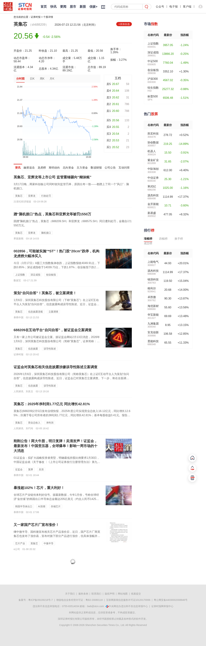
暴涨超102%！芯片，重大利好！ (39, 488)
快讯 (53, 6)
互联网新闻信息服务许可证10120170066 (128, 600)
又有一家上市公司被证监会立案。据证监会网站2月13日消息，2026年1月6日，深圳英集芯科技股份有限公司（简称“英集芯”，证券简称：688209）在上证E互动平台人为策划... (57, 341)
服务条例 (83, 593)
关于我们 (70, 593)
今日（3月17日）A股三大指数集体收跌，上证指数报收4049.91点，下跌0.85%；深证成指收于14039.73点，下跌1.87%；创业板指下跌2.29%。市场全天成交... (57, 267)
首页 (44, 6)
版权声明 (110, 593)
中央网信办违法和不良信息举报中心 (128, 606)
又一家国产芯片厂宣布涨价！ (36, 525)
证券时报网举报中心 (162, 606)
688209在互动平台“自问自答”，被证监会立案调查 (53, 330)
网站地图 (123, 593)
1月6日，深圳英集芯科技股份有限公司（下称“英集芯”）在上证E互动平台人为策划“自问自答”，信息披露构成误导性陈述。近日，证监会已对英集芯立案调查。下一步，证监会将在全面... (56, 304)
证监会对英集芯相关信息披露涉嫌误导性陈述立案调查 (55, 367)
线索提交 (136, 593)
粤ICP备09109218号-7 (40, 600)
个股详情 (48, 17)
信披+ (93, 6)
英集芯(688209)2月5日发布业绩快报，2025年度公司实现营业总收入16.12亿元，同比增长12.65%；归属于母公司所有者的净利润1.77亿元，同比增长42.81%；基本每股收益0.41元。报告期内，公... (72, 415)
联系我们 (96, 593)
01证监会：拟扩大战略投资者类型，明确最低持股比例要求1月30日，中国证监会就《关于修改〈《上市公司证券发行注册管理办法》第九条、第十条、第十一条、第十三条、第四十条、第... (57, 462)
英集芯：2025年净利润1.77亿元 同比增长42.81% (52, 404)
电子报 (173, 6)
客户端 (187, 6)
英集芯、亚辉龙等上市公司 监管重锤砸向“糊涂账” (52, 177)
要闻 (63, 6)
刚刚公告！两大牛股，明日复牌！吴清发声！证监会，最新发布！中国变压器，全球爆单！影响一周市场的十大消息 (55, 446)
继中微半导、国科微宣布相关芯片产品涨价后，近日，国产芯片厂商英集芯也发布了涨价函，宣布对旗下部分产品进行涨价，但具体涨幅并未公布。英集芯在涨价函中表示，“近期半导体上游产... (57, 536)
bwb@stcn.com (95, 606)
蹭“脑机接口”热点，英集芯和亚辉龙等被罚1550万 (52, 214)
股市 (73, 6)
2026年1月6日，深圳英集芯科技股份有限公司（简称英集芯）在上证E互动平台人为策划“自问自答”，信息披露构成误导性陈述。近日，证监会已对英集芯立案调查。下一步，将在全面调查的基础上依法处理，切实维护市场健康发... (71, 378)
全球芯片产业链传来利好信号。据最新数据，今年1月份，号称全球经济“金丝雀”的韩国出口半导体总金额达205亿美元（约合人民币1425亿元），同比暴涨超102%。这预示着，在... (56, 499)
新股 (83, 6)
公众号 (160, 6)
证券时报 (36, 17)
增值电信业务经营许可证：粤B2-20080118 (79, 600)
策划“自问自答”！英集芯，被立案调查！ (45, 293)
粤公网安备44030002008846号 (170, 600)
